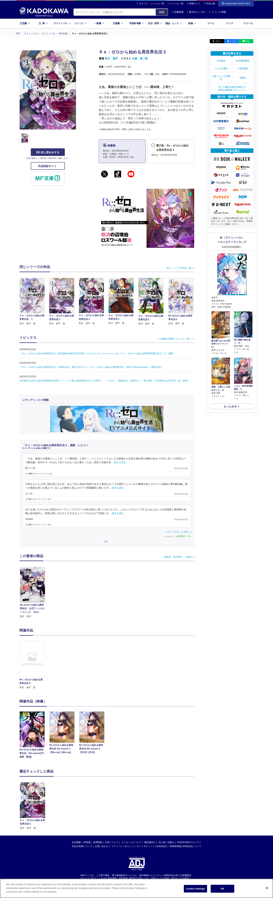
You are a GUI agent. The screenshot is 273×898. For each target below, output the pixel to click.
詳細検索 (177, 12)
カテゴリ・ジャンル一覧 (151, 3)
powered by (178, 536)
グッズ (229, 23)
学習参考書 (136, 23)
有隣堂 (242, 77)
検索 (161, 12)
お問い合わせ (101, 810)
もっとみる (230, 406)
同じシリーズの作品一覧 (178, 268)
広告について (111, 806)
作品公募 (210, 3)
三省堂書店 (242, 68)
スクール (248, 23)
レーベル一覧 (176, 3)
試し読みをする (47, 152)
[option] (34, 664)
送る (247, 41)
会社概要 (76, 806)
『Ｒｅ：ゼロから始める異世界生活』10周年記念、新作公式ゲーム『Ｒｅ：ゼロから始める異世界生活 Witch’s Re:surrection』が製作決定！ (91, 367)
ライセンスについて (131, 806)
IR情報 (87, 806)
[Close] (267, 890)
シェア (233, 41)
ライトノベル (62, 23)
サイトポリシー (144, 810)
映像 (192, 23)
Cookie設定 (161, 810)
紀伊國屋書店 (243, 60)
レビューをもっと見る (177, 532)
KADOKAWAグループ (188, 806)
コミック (80, 23)
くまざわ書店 (221, 68)
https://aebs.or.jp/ (123, 846)
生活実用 (155, 23)
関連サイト (194, 3)
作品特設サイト (47, 166)
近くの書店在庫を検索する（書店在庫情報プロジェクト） (232, 88)
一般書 (99, 23)
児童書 (118, 23)
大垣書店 (221, 60)
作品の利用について (82, 810)
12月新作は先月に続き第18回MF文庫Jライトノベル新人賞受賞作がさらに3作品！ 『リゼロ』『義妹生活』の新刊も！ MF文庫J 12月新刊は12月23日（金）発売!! (104, 380)
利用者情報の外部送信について (185, 810)
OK (222, 890)
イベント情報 (217, 12)
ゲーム (210, 23)
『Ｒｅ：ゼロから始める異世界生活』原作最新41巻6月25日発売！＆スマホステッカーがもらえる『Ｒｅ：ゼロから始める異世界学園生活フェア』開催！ (97, 353)
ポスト (218, 41)
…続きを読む (119, 462)
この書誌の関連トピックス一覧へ (174, 338)
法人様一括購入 (166, 806)
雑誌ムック (173, 23)
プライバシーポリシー (122, 810)
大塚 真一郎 (140, 58)
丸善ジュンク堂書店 (221, 78)
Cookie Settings (195, 890)
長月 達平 (111, 58)
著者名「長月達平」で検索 (177, 557)
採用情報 (97, 806)
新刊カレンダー (196, 12)
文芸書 (25, 23)
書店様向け (150, 806)
